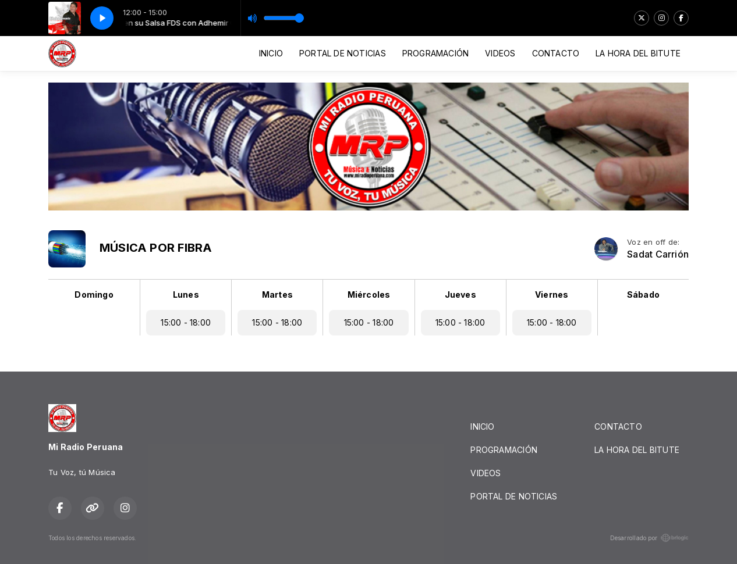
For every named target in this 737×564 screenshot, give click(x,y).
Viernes (551, 294)
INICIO (271, 53)
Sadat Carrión (658, 254)
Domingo (94, 294)
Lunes (186, 294)
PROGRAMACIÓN (435, 53)
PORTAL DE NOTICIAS (342, 53)
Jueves (460, 294)
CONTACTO (556, 53)
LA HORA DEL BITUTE (638, 53)
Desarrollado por (649, 538)
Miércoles (369, 294)
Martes (277, 294)
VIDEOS (500, 53)
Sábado (643, 294)
